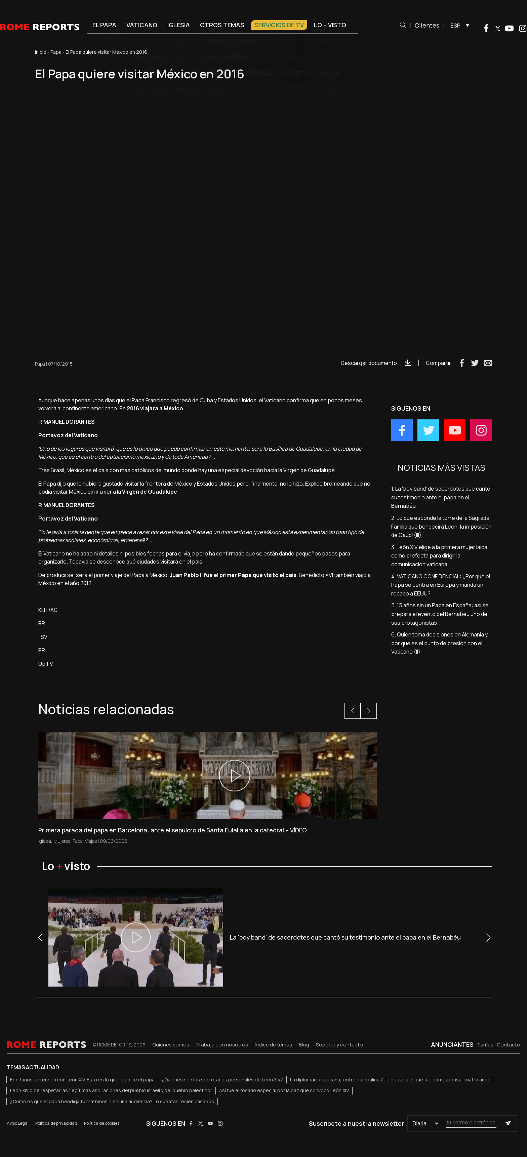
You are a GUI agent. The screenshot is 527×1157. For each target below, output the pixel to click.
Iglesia (178, 25)
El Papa (104, 25)
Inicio (40, 52)
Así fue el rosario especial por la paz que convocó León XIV (284, 1090)
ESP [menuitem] (455, 25)
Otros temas (222, 25)
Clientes (427, 25)
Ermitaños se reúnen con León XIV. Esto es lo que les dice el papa (82, 1079)
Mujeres (61, 841)
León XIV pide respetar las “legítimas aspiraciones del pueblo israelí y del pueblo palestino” (111, 1090)
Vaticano (141, 25)
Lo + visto (330, 25)
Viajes (91, 841)
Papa (56, 52)
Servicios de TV (279, 25)
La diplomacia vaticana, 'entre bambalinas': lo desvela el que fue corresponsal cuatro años (390, 1079)
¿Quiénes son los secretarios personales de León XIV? (222, 1079)
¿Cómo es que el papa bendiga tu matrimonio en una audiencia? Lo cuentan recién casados (112, 1101)
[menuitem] (458, 25)
